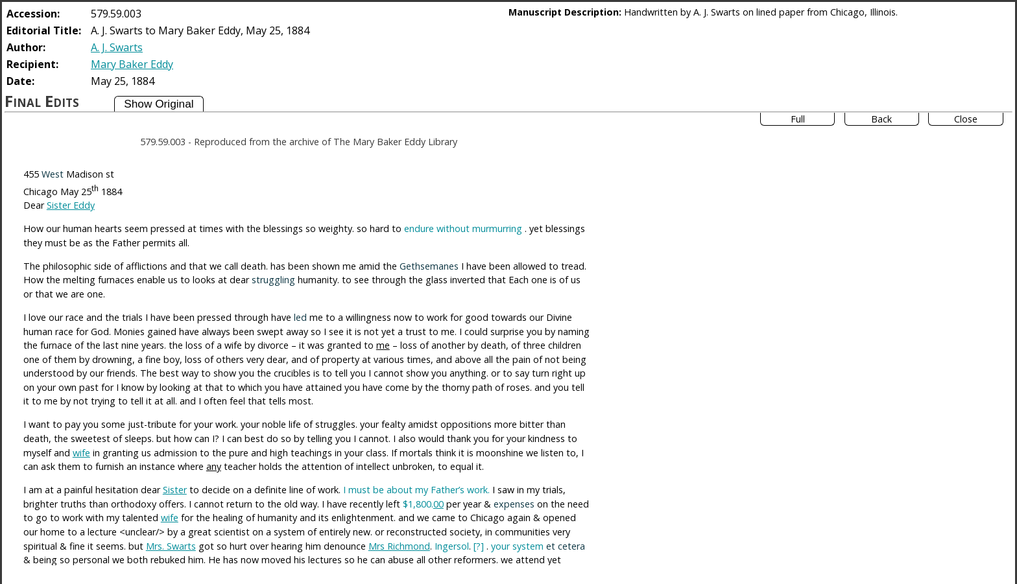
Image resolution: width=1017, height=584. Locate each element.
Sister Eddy (71, 205)
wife (81, 453)
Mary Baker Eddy (132, 64)
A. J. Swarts (117, 47)
